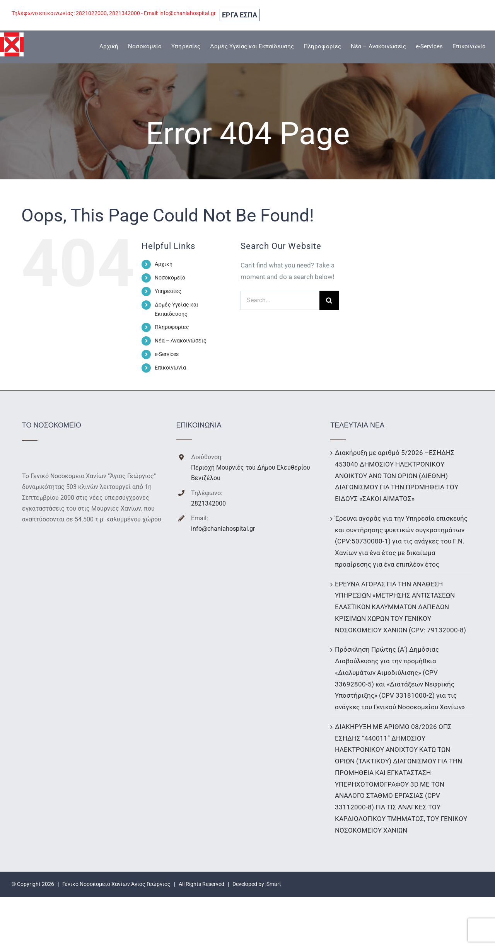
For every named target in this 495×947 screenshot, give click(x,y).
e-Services (167, 354)
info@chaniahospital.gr (223, 528)
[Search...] (280, 300)
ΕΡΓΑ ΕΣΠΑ (239, 15)
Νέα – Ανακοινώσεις (181, 340)
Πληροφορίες (172, 327)
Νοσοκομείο (170, 277)
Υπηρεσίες (168, 291)
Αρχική (163, 264)
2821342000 (208, 503)
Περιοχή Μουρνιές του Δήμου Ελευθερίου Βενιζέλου (250, 473)
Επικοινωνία (170, 367)
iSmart (273, 884)
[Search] (329, 300)
